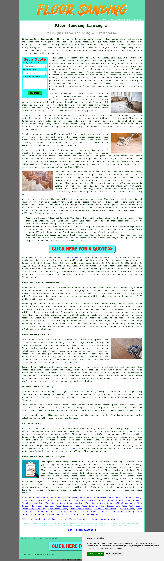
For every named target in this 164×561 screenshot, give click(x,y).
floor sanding (57, 440)
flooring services (128, 484)
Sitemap (23, 539)
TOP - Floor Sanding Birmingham (39, 519)
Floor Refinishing (117, 503)
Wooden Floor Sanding (33, 509)
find (30, 429)
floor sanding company (125, 81)
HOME (105, 19)
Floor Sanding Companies (64, 498)
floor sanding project (38, 124)
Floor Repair (127, 509)
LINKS (112, 19)
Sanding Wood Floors (58, 500)
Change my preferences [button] (114, 553)
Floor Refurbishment (81, 509)
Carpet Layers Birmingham (105, 519)
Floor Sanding (133, 498)
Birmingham (72, 257)
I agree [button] (91, 553)
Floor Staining (64, 506)
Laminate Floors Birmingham (73, 519)
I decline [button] (99, 553)
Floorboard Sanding (32, 503)
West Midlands (42, 487)
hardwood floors (64, 394)
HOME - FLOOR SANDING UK (82, 530)
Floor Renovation (89, 515)
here (73, 448)
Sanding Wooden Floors (110, 500)
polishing (108, 405)
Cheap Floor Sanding (33, 500)
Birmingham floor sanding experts (59, 462)
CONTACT (127, 19)
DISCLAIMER (137, 19)
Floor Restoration (55, 503)
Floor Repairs (116, 498)
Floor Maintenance (38, 498)
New (29, 539)
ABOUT (119, 19)
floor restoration (51, 470)
